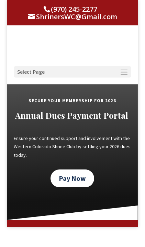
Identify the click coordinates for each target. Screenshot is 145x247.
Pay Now (72, 178)
